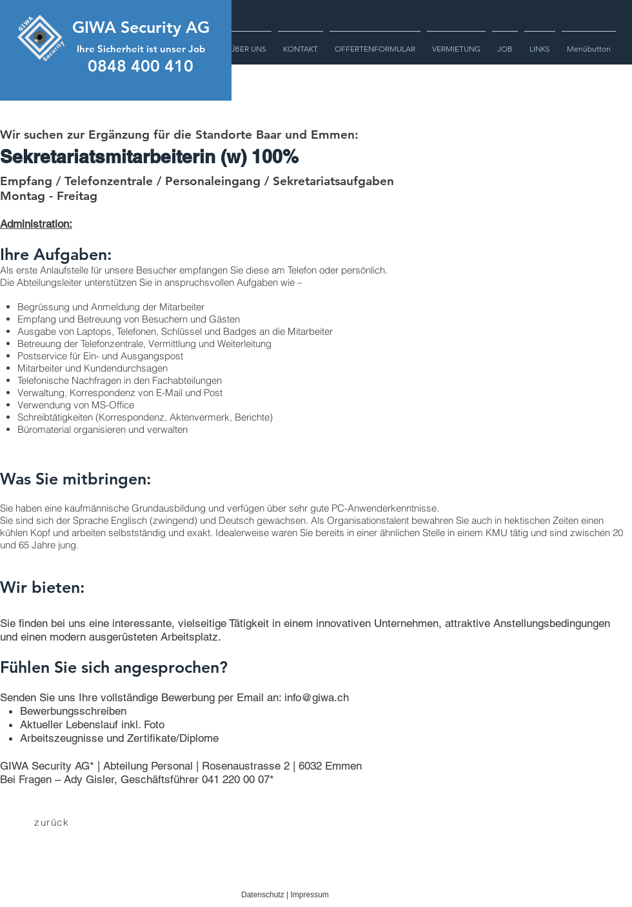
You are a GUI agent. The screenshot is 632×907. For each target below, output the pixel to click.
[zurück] (53, 822)
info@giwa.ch (316, 697)
